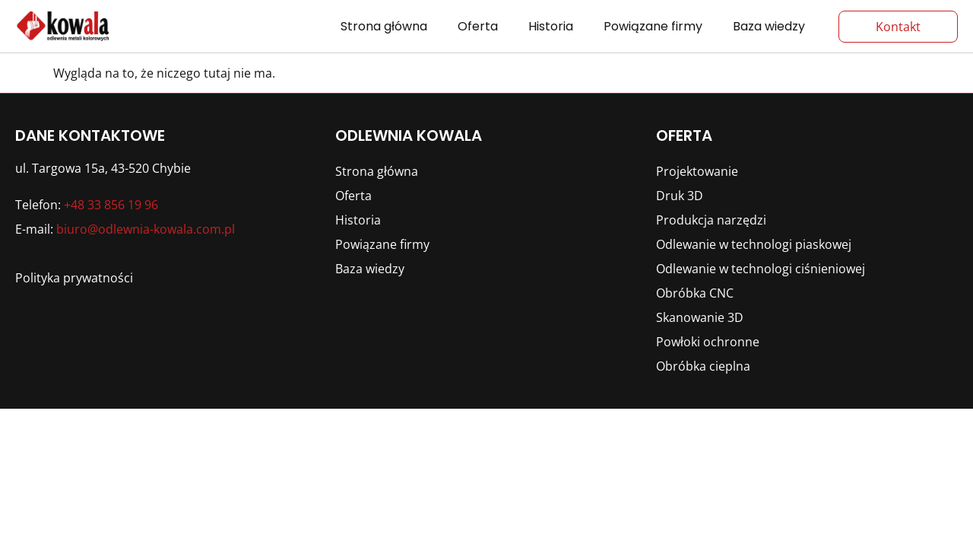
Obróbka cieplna (703, 366)
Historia (550, 26)
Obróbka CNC (695, 293)
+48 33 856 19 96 (111, 204)
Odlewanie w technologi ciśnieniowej (760, 268)
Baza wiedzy (769, 26)
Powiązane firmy (653, 26)
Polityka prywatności (74, 277)
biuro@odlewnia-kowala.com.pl (145, 229)
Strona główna (384, 26)
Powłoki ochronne (707, 341)
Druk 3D (679, 195)
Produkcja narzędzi (711, 220)
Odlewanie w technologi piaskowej (753, 244)
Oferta (478, 26)
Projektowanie (697, 171)
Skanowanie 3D (699, 317)
